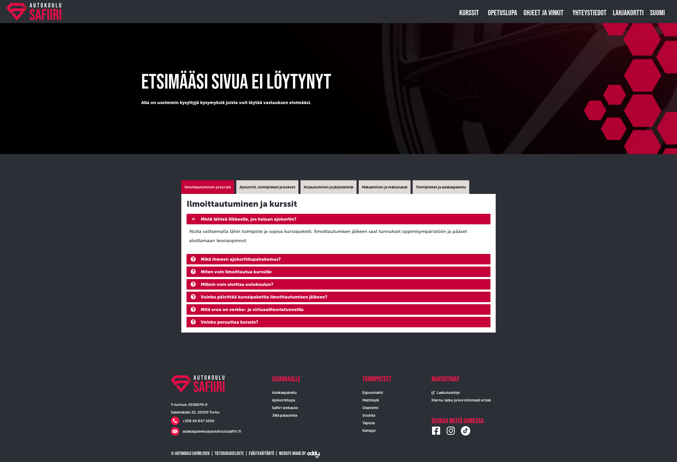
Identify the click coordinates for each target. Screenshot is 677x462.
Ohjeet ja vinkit (544, 12)
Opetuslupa (502, 12)
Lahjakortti (628, 12)
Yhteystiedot (589, 12)
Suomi (659, 12)
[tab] (207, 187)
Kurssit (470, 12)
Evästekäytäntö (261, 453)
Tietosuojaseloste (229, 453)
